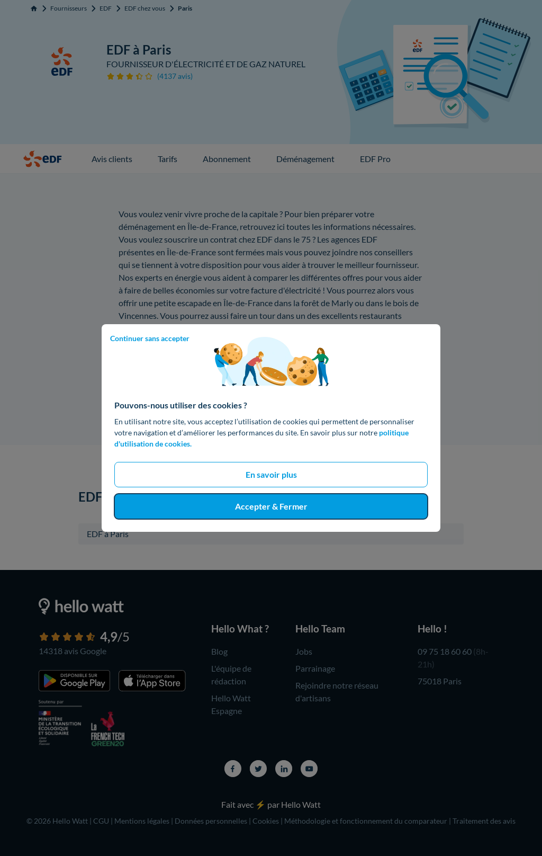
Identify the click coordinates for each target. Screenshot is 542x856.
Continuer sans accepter (149, 338)
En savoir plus (271, 474)
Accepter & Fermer (271, 506)
